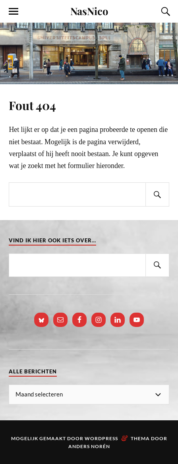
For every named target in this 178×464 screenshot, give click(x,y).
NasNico (89, 10)
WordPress (101, 438)
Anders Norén (89, 446)
